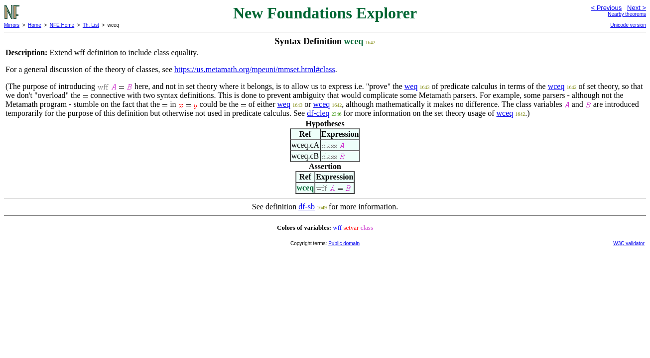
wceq (556, 86)
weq (411, 86)
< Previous (606, 7)
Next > (636, 7)
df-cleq (318, 113)
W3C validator (629, 243)
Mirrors (11, 25)
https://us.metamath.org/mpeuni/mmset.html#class (254, 69)
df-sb (306, 206)
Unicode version (628, 25)
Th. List (91, 25)
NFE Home (62, 25)
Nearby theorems (627, 14)
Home (34, 25)
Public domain (344, 243)
